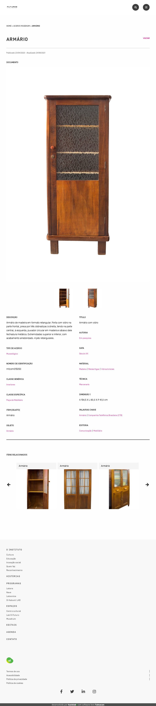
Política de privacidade (16, 679)
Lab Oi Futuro (12, 615)
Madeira (82, 369)
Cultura (10, 554)
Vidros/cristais (107, 369)
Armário (10, 431)
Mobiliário (97, 430)
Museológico (12, 353)
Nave (8, 592)
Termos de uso (13, 671)
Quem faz (10, 566)
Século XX (83, 353)
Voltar (146, 38)
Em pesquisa (85, 338)
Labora (9, 588)
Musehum (11, 619)
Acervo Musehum (21, 26)
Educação (11, 558)
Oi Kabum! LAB (13, 600)
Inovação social (13, 562)
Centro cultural (13, 611)
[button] (8, 484)
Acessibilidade (13, 675)
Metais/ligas (93, 369)
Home (8, 26)
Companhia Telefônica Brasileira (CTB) (105, 415)
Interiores (10, 384)
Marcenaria (84, 384)
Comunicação (85, 430)
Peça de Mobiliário (14, 400)
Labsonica (11, 596)
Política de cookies (14, 683)
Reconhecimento (14, 570)
